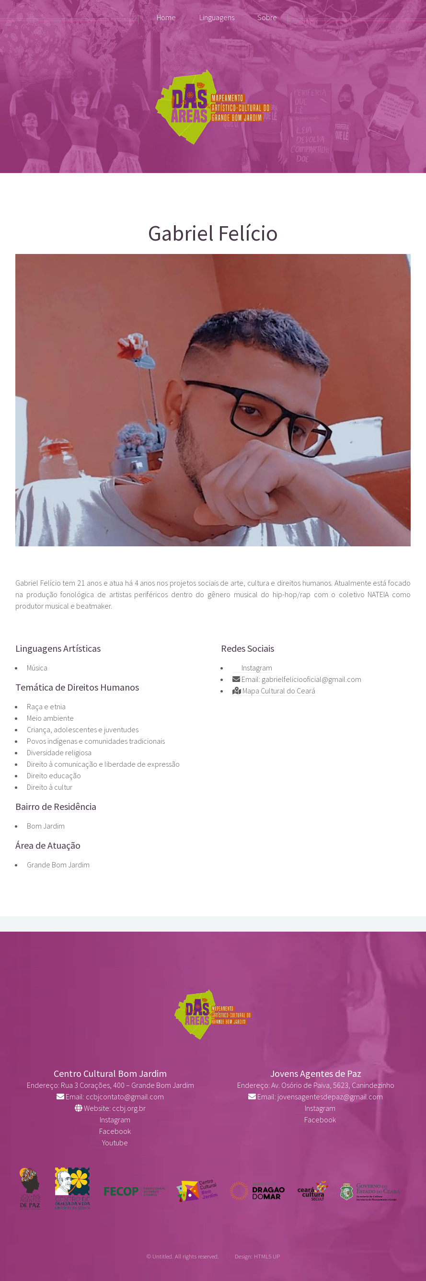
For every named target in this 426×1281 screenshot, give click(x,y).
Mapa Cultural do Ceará (273, 690)
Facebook (110, 1131)
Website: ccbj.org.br (110, 1108)
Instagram (252, 667)
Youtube (110, 1142)
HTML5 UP (267, 1256)
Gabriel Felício (213, 232)
